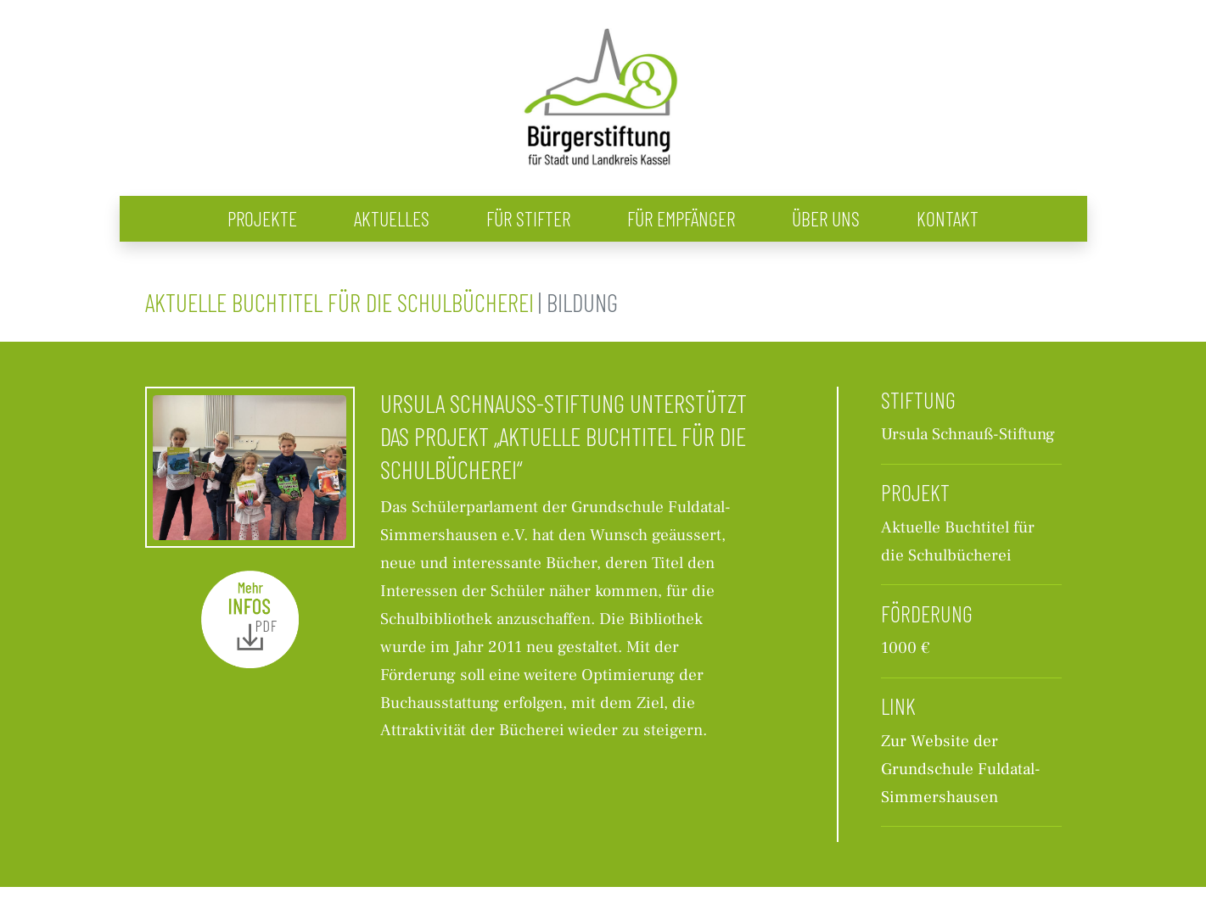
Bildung (582, 302)
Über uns (826, 218)
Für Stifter (528, 218)
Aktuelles (391, 218)
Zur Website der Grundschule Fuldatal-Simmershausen (961, 768)
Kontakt (948, 218)
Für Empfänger (681, 218)
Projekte (262, 218)
